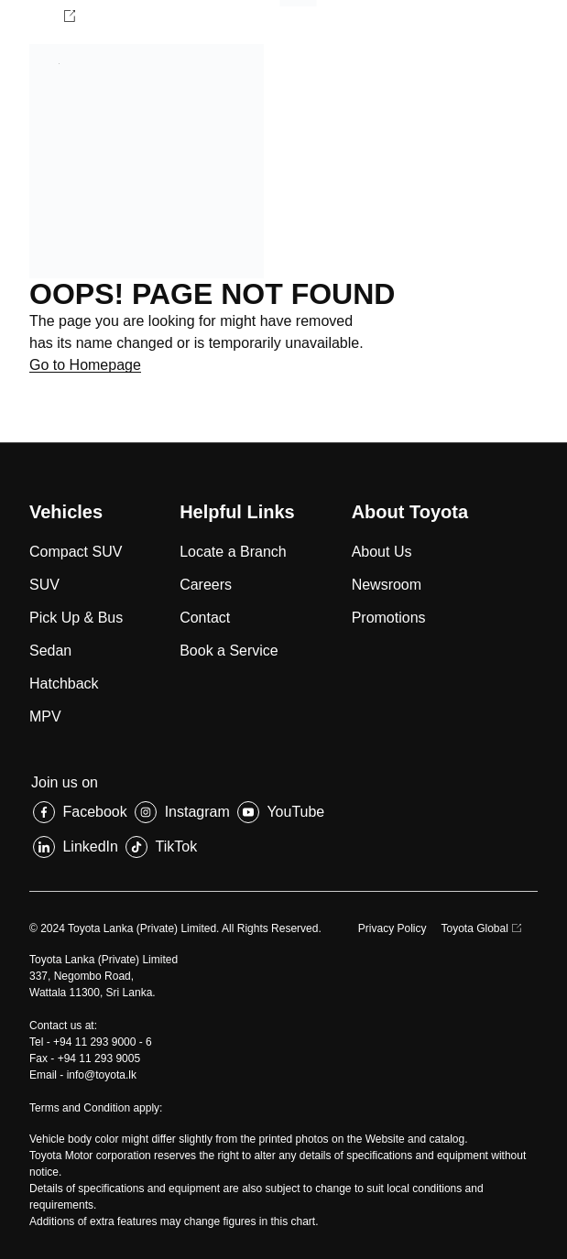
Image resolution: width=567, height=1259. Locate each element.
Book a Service (229, 650)
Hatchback (64, 683)
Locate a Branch (233, 551)
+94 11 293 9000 (94, 1042)
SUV (44, 584)
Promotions (389, 617)
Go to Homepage (85, 365)
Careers (206, 584)
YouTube (295, 811)
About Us (382, 551)
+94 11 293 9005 (99, 1058)
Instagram (197, 811)
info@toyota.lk (101, 1075)
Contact (205, 617)
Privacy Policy (392, 928)
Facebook (94, 811)
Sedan (50, 650)
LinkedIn (90, 846)
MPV (45, 716)
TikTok (177, 846)
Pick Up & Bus (76, 617)
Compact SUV (75, 551)
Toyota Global (475, 928)
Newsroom (386, 584)
